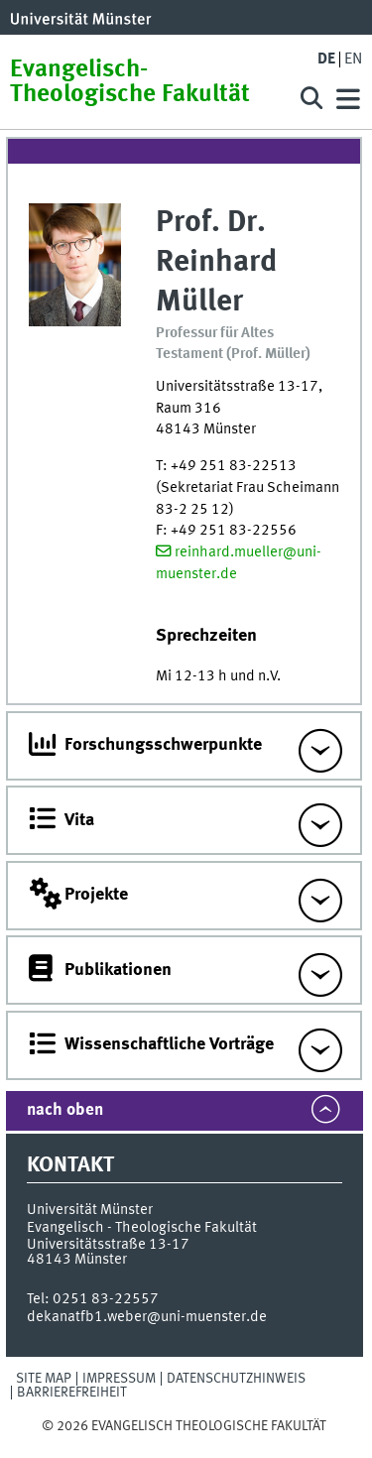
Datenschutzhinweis (236, 1379)
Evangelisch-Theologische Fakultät (130, 82)
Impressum (119, 1379)
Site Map (43, 1379)
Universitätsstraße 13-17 (108, 1245)
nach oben (65, 1110)
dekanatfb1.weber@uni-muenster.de (147, 1317)
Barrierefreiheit (72, 1392)
